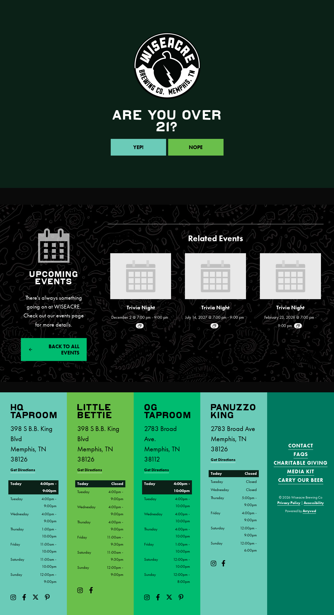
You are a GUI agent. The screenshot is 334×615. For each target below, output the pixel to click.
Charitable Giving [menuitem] (300, 462)
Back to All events (64, 349)
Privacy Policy (288, 502)
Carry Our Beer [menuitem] (300, 480)
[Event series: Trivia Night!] (140, 325)
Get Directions (22, 469)
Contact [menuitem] (300, 445)
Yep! (138, 147)
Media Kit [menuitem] (300, 471)
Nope (196, 147)
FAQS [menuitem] (301, 454)
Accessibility (314, 502)
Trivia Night (141, 307)
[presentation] (140, 276)
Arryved (309, 510)
